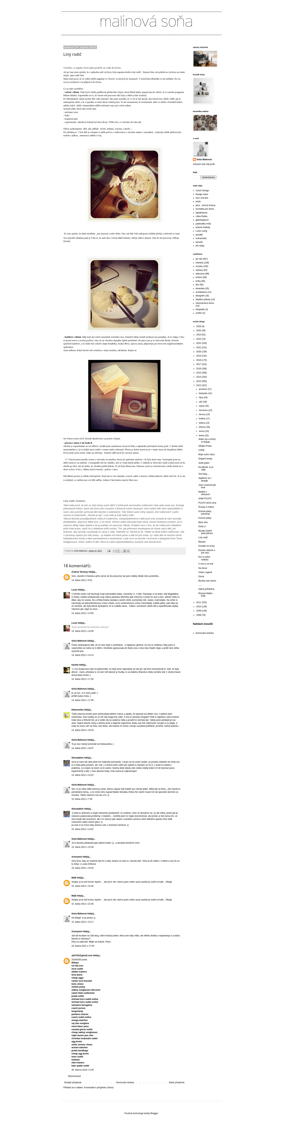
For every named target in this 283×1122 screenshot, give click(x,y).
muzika (199, 266)
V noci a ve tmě (205, 564)
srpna (202, 406)
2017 (199, 364)
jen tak (199, 259)
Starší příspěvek (176, 1082)
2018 (199, 360)
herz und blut (202, 198)
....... (200, 585)
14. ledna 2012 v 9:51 (81, 580)
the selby (200, 245)
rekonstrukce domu (205, 303)
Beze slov (203, 522)
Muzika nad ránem (207, 580)
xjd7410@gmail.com (81, 955)
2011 (199, 602)
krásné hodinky (203, 227)
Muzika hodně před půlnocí (205, 532)
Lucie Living (201, 231)
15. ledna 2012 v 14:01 (82, 829)
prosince (203, 389)
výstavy (199, 270)
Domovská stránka (125, 1082)
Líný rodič (203, 537)
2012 (199, 385)
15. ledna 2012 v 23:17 (82, 922)
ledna (202, 435)
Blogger (154, 1113)
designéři (200, 295)
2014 (199, 377)
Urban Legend (205, 572)
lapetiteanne (201, 212)
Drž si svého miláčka (204, 558)
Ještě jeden (203, 463)
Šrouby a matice (206, 507)
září (201, 402)
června (202, 414)
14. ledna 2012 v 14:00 (82, 631)
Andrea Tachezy (79, 572)
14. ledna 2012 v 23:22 (82, 775)
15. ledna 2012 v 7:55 (81, 799)
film (197, 284)
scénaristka (201, 238)
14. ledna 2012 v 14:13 (82, 655)
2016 (199, 368)
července (203, 410)
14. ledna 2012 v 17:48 (82, 700)
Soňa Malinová (79, 641)
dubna (202, 423)
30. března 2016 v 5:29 (82, 1070)
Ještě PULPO (205, 498)
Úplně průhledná (206, 589)
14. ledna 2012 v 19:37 (82, 748)
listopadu (203, 393)
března (202, 427)
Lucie (74, 590)
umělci (199, 313)
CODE (201, 450)
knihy (198, 281)
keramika (200, 288)
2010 (199, 606)
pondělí (199, 234)
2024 (199, 334)
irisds (198, 201)
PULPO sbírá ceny (207, 503)
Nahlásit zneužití (203, 623)
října (201, 397)
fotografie (200, 309)
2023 (199, 339)
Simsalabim (77, 757)
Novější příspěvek (72, 1082)
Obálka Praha (205, 446)
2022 (199, 343)
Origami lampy (205, 458)
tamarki (199, 242)
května (202, 418)
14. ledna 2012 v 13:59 (82, 613)
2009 (199, 610)
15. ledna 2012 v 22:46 (82, 886)
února (202, 431)
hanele (74, 665)
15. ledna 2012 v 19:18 (82, 868)
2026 (199, 326)
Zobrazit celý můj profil (204, 164)
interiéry (199, 262)
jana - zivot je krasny (205, 205)
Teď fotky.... (203, 474)
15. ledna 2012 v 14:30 (82, 847)
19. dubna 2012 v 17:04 (82, 946)
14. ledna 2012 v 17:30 (82, 679)
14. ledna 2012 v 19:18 (82, 730)
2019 (199, 356)
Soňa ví (202, 526)
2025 (199, 330)
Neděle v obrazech (204, 493)
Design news (202, 194)
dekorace (200, 273)
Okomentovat (74, 1076)
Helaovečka (77, 709)
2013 (199, 381)
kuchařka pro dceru (205, 209)
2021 (199, 347)
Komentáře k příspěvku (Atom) (99, 1087)
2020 (199, 351)
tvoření (199, 277)
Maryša (201, 542)
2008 (199, 615)
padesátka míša (203, 223)
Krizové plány (204, 518)
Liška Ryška (201, 216)
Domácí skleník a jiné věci (206, 551)
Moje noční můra (206, 454)
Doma (201, 576)
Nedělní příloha (203, 299)
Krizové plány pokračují (204, 512)
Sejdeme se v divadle (205, 479)
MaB (73, 877)
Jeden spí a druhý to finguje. (206, 440)
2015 (199, 372)
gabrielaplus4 (202, 220)
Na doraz (202, 568)
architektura (201, 292)
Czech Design (202, 190)
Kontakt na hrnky (206, 546)
